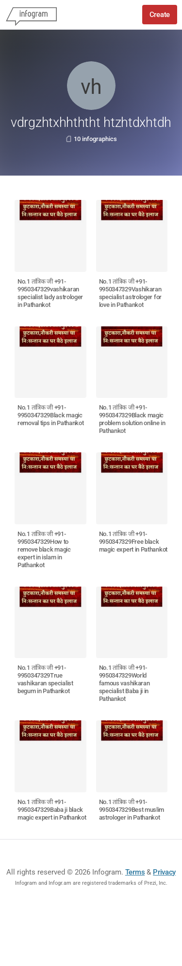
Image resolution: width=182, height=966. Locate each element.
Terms (135, 872)
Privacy (164, 872)
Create (159, 14)
